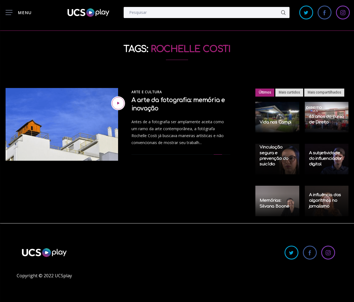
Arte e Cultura (146, 92)
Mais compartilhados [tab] (324, 92)
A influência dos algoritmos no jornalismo (325, 201)
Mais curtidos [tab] (289, 92)
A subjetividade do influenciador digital (325, 159)
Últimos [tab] (265, 92)
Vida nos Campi (275, 122)
